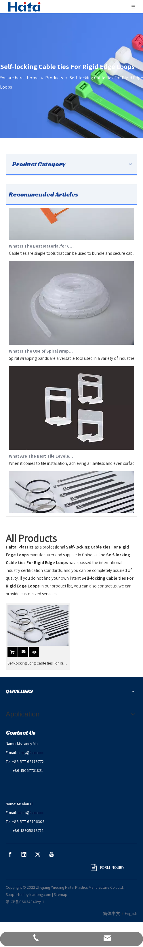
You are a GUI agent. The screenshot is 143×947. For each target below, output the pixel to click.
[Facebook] (10, 854)
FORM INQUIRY (107, 867)
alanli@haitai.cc (30, 812)
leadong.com (40, 894)
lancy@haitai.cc (30, 752)
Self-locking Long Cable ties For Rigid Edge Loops (37, 663)
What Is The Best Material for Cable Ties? (41, 247)
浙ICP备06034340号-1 (25, 901)
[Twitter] (37, 854)
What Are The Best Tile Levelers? (41, 457)
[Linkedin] (24, 854)
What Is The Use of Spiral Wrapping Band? (41, 352)
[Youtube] (51, 854)
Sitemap (60, 894)
